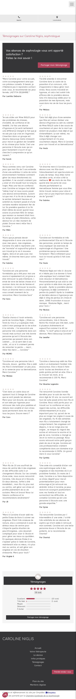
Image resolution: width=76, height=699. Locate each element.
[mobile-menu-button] (72, 4)
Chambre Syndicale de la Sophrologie (42, 696)
